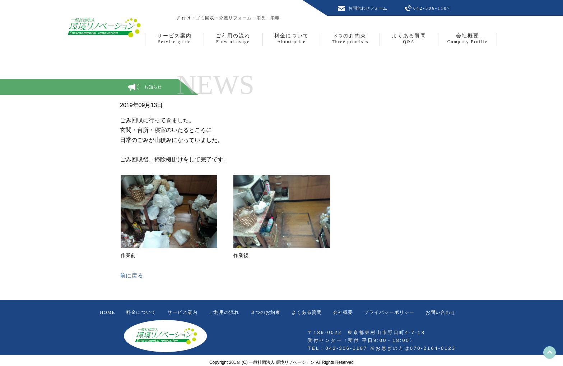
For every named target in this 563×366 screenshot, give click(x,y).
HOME (107, 312)
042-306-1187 (432, 8)
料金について (141, 312)
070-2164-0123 (433, 348)
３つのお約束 (265, 312)
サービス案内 (182, 312)
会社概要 (343, 312)
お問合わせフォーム (367, 8)
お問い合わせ (440, 312)
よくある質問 (307, 312)
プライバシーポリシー (389, 312)
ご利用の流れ (224, 312)
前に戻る (131, 276)
